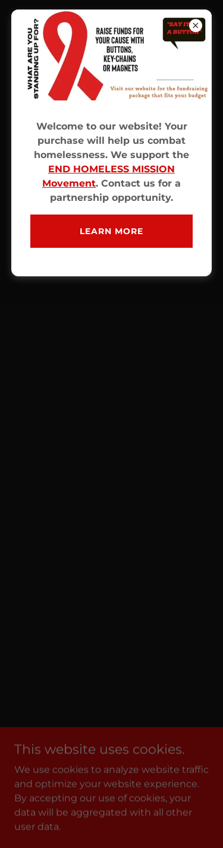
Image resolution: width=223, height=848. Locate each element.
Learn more (111, 231)
